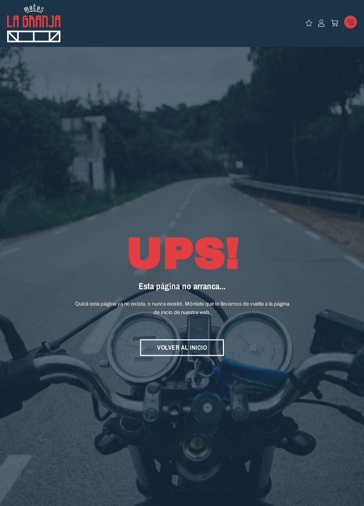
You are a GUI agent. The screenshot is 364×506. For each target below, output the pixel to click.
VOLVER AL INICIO (182, 346)
